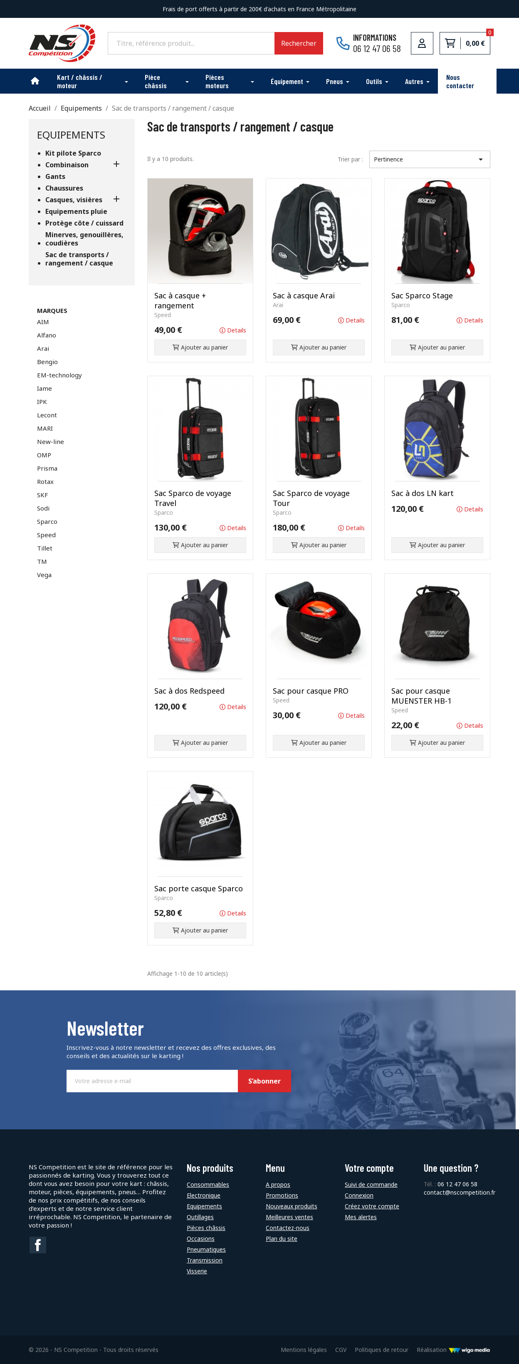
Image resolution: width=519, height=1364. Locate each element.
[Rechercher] (191, 43)
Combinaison (67, 165)
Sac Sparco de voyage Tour (311, 498)
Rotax (45, 481)
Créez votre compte (372, 1206)
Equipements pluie (76, 211)
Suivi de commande (371, 1184)
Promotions (282, 1195)
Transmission (204, 1260)
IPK (42, 401)
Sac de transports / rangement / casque (79, 259)
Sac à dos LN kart (422, 493)
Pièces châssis (206, 1228)
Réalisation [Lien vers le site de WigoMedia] (453, 1350)
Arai (43, 348)
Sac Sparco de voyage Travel (192, 498)
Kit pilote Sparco (73, 153)
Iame (44, 388)
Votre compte (369, 1168)
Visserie (197, 1271)
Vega (44, 574)
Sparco (47, 521)
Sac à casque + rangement (180, 300)
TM (42, 561)
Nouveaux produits (291, 1206)
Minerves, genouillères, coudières (84, 239)
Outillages (200, 1217)
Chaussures (64, 188)
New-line (50, 441)
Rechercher (298, 43)
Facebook (38, 1245)
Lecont (47, 415)
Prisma (47, 468)
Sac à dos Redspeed (189, 691)
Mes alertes (361, 1217)
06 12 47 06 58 (457, 1184)
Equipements (71, 134)
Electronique (203, 1195)
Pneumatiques (206, 1249)
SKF (42, 495)
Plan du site (281, 1238)
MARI (45, 428)
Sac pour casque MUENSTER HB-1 (421, 696)
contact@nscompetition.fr (459, 1192)
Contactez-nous (287, 1228)
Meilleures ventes (289, 1217)
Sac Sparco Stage (422, 295)
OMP (44, 455)
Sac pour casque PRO (310, 691)
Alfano (46, 335)
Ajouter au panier (200, 347)
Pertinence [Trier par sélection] (430, 159)
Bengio (47, 361)
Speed (46, 535)
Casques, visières (73, 200)
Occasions (201, 1238)
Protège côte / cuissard (84, 223)
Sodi (43, 508)
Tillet (44, 548)
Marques (52, 310)
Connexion (359, 1195)
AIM (43, 321)
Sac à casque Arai (304, 295)
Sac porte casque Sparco (198, 888)
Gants (55, 176)
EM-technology (59, 375)
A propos (278, 1184)
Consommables (208, 1184)
